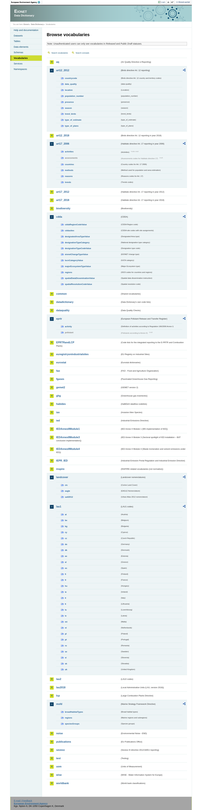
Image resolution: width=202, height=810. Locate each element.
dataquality (62, 310)
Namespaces (20, 69)
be (66, 520)
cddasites (69, 230)
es (66, 568)
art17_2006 (62, 143)
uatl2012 (69, 497)
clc (66, 485)
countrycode (71, 78)
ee (66, 556)
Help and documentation (26, 30)
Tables (17, 41)
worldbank (62, 783)
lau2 (58, 679)
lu (66, 610)
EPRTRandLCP (65, 342)
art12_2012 (62, 70)
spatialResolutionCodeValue (78, 284)
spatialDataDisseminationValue (80, 278)
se (66, 651)
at (66, 514)
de (66, 544)
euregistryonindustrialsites (72, 354)
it (65, 598)
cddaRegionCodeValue (76, 224)
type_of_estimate (73, 120)
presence (69, 102)
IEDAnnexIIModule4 (68, 449)
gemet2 (60, 387)
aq (57, 62)
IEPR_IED (62, 460)
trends (68, 182)
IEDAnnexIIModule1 (68, 429)
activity (68, 326)
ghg (58, 395)
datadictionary (64, 302)
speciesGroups (72, 724)
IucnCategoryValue (74, 260)
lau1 (58, 506)
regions (68, 272)
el (66, 562)
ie (66, 592)
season (68, 108)
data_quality (71, 84)
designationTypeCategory (77, 242)
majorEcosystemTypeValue (78, 266)
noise (59, 733)
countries (69, 164)
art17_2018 (62, 200)
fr (65, 580)
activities (69, 151)
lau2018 (60, 687)
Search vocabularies (59, 53)
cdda (59, 216)
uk (66, 669)
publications (63, 741)
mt (66, 622)
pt (66, 639)
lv (66, 616)
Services (18, 63)
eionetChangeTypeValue (76, 254)
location (69, 90)
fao (58, 370)
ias (58, 412)
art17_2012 (62, 192)
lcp (58, 695)
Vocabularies (21, 58)
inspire (60, 469)
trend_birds (70, 114)
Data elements (21, 47)
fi (65, 574)
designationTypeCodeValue (78, 248)
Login (163, 2)
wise (59, 775)
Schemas (18, 52)
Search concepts (82, 53)
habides (61, 404)
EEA (26, 2)
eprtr (59, 318)
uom (59, 766)
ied (58, 420)
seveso (60, 750)
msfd (59, 704)
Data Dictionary (37, 24)
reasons (69, 176)
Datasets (18, 35)
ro (66, 645)
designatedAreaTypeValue (77, 236)
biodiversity (63, 208)
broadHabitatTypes (74, 712)
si (66, 657)
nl (66, 628)
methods (69, 170)
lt (65, 604)
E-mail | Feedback (23, 800)
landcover (62, 477)
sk (66, 663)
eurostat (61, 362)
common (61, 293)
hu (66, 586)
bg (66, 526)
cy (66, 532)
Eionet (26, 24)
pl (66, 634)
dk (66, 550)
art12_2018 (62, 135)
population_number (74, 96)
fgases (60, 379)
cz (66, 538)
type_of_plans (71, 126)
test (58, 758)
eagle (67, 491)
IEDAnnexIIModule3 (68, 437)
